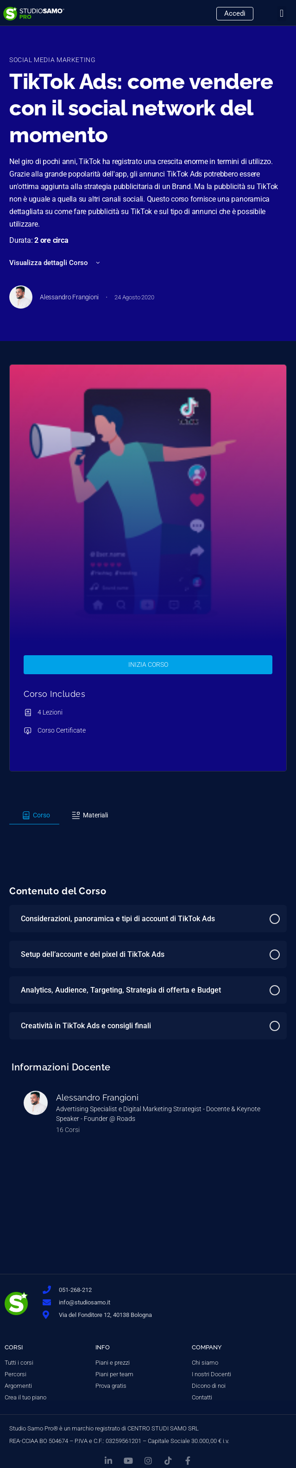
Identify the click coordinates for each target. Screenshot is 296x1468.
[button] (281, 13)
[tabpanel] (148, 832)
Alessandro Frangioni (97, 1097)
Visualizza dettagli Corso (55, 263)
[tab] (34, 815)
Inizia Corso (148, 664)
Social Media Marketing (52, 59)
